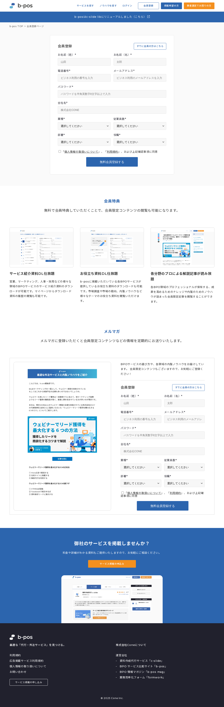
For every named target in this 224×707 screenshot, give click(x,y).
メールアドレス (124, 70)
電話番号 (64, 70)
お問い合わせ (18, 672)
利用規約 (112, 151)
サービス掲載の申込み (112, 563)
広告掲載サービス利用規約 (27, 661)
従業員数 (120, 119)
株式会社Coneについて (131, 645)
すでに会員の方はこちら (150, 46)
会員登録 (148, 5)
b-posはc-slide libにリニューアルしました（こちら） (112, 17)
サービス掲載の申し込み (28, 682)
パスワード (65, 87)
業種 (61, 119)
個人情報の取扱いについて (81, 151)
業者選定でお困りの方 (199, 5)
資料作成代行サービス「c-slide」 (142, 661)
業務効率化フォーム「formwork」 (143, 677)
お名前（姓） (67, 54)
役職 (117, 135)
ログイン (127, 6)
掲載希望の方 (171, 5)
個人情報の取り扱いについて (28, 666)
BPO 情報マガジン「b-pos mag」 (143, 672)
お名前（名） (123, 54)
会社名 (62, 103)
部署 (61, 135)
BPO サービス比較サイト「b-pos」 (144, 666)
